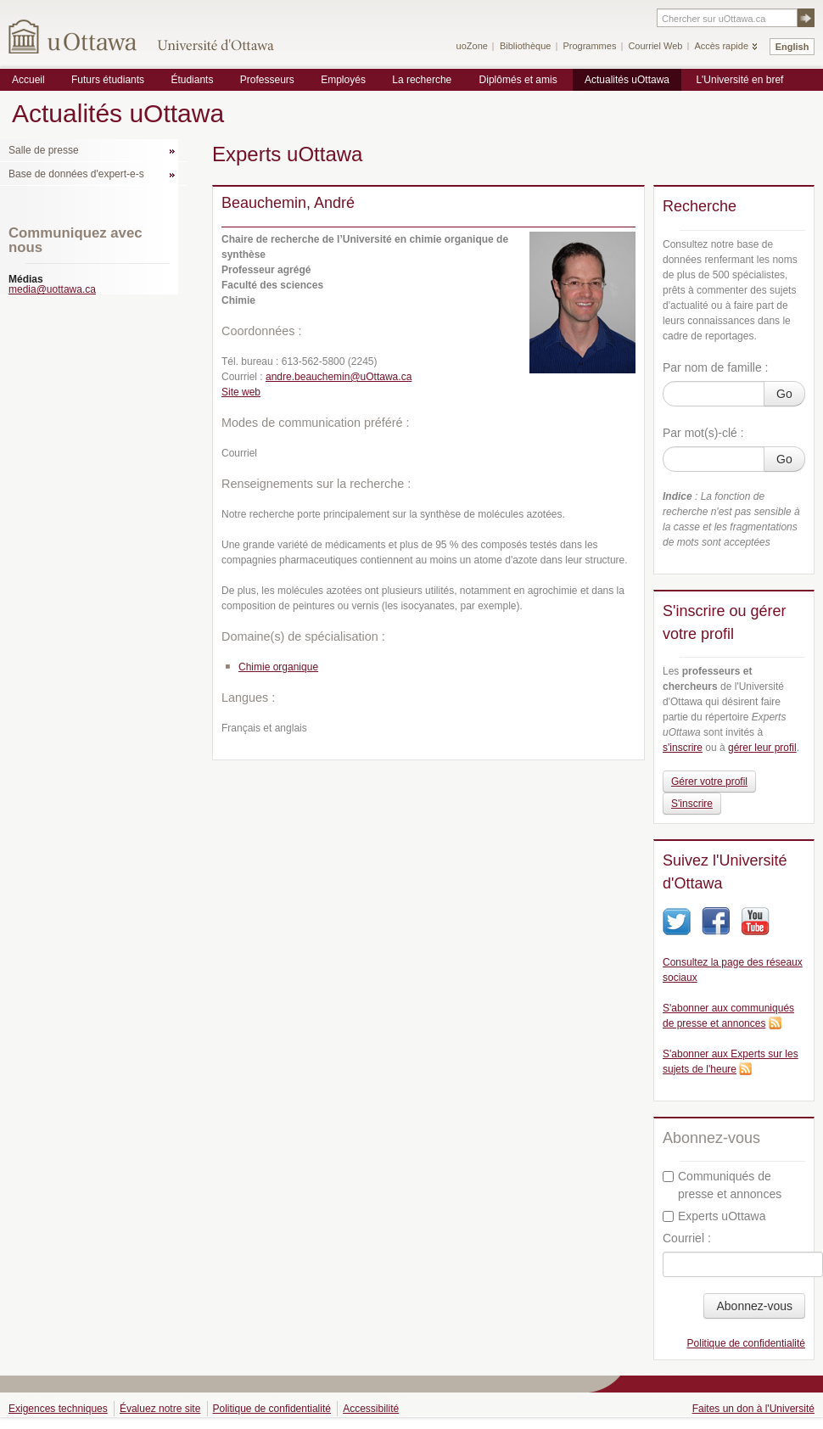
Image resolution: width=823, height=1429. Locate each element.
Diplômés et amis (518, 80)
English (792, 47)
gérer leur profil (762, 748)
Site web (240, 392)
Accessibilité (371, 1409)
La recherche (421, 80)
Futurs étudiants (107, 80)
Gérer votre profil (709, 781)
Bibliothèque (525, 46)
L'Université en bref (739, 80)
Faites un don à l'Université (753, 1409)
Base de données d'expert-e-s (76, 174)
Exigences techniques (58, 1409)
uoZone (472, 46)
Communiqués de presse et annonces (722, 1185)
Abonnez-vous (754, 1306)
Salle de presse (43, 150)
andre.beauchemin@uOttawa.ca (339, 377)
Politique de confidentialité (746, 1343)
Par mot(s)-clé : (703, 433)
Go (784, 394)
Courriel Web (655, 46)
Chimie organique (278, 667)
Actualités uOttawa (627, 80)
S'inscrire (692, 804)
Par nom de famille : (716, 367)
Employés (343, 80)
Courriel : (687, 1238)
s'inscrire (683, 748)
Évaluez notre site (160, 1409)
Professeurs (267, 80)
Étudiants (192, 80)
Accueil (28, 80)
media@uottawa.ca (52, 289)
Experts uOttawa (714, 1216)
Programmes (589, 46)
